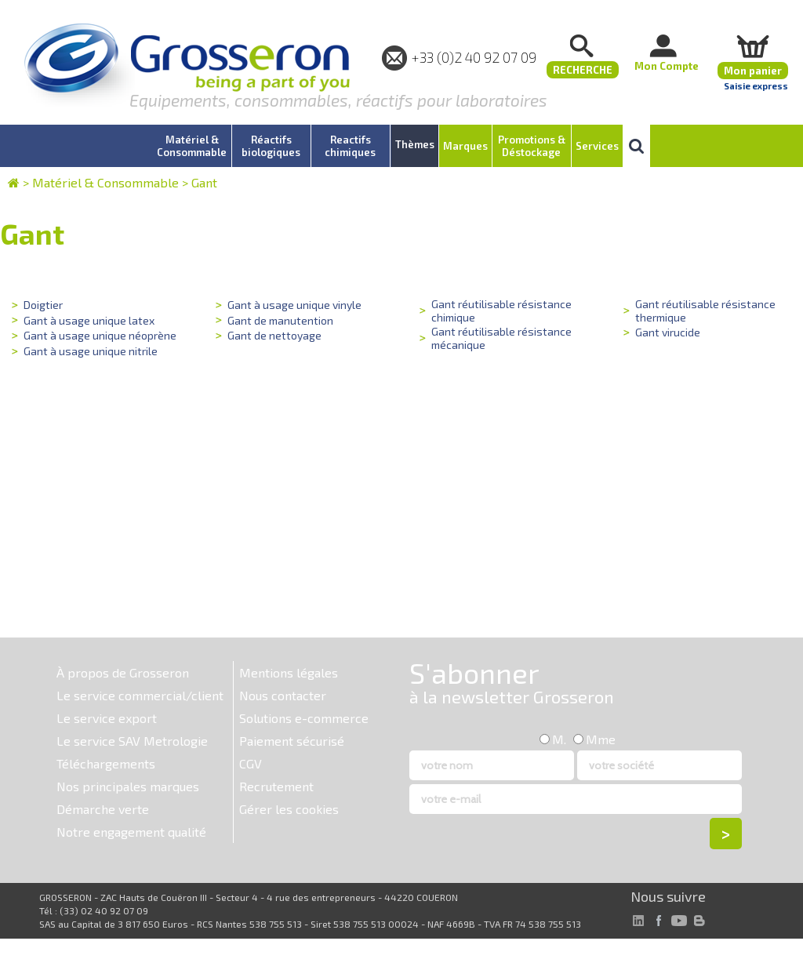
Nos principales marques (127, 786)
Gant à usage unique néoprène (99, 334)
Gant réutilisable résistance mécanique (499, 336)
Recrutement (276, 786)
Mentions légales (288, 672)
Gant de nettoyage (273, 334)
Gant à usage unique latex (88, 319)
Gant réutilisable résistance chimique (499, 309)
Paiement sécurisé (291, 740)
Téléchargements (105, 763)
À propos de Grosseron (122, 672)
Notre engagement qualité (131, 831)
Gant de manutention (279, 319)
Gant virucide (667, 331)
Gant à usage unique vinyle (293, 304)
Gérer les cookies (289, 808)
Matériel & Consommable (105, 182)
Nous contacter (282, 695)
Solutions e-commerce (304, 717)
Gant (204, 182)
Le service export (106, 717)
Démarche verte (102, 808)
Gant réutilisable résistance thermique (703, 309)
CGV (250, 763)
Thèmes (414, 144)
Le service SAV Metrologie (132, 740)
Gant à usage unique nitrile (89, 349)
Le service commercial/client (139, 695)
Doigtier (43, 304)
